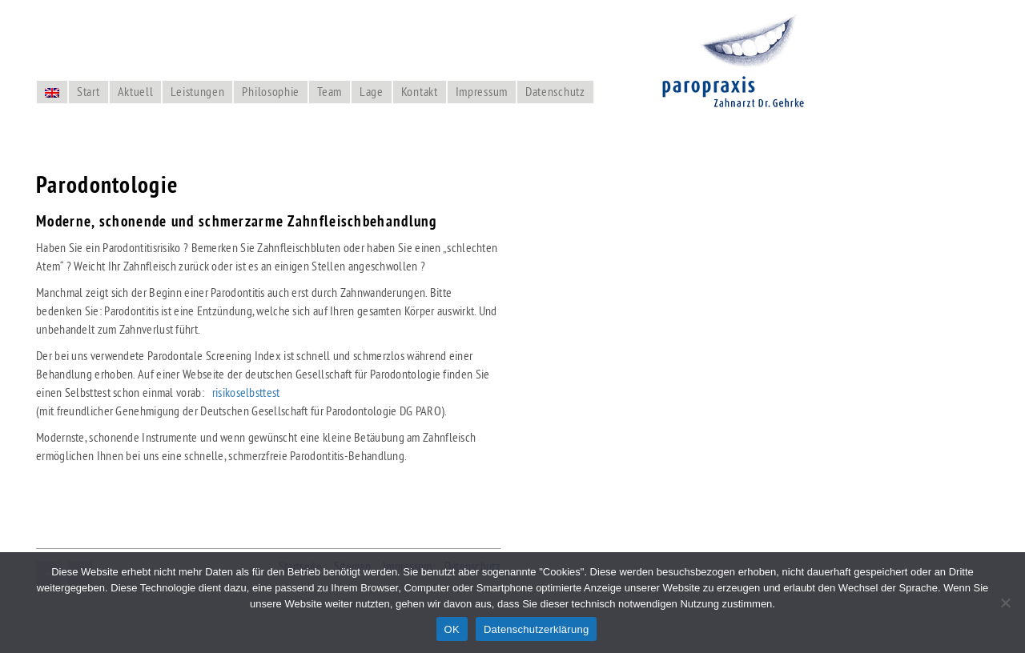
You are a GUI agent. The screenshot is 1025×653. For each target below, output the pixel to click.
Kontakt (419, 91)
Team (329, 91)
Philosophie (270, 91)
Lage (372, 91)
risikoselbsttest (246, 392)
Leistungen (197, 91)
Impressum (482, 91)
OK (452, 629)
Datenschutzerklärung (536, 629)
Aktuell (136, 91)
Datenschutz (555, 91)
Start (88, 91)
